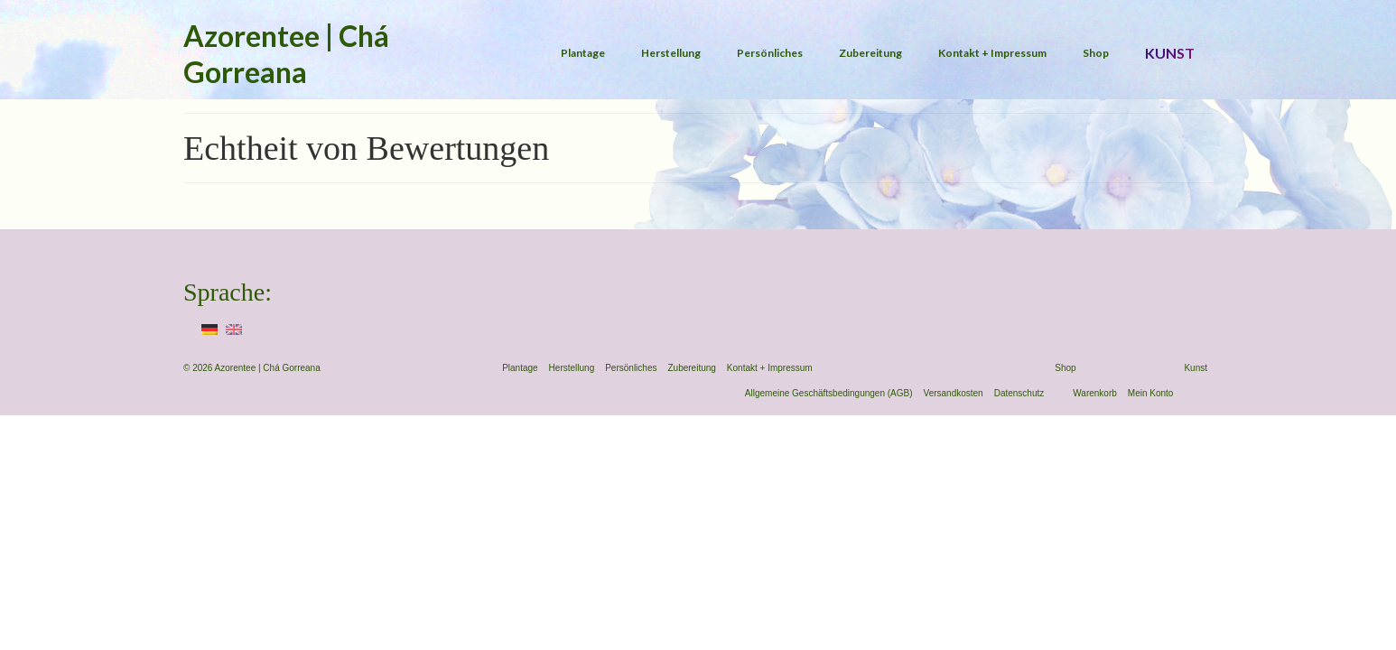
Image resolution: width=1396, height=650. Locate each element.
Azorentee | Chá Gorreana (286, 53)
